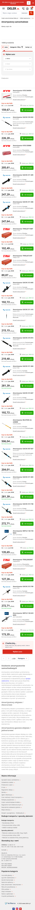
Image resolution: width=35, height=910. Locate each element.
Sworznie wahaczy (7, 882)
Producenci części (7, 785)
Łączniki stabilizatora (8, 878)
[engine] (17, 69)
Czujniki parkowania (8, 896)
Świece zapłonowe (7, 894)
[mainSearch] (11, 13)
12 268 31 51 (11, 845)
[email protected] (11, 859)
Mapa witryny (6, 810)
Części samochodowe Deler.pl (9, 18)
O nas (4, 787)
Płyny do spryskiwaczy (9, 887)
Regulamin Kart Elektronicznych (12, 805)
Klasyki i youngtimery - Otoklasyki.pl (13, 813)
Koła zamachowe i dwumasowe (11, 884)
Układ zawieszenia (25, 18)
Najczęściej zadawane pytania (11, 807)
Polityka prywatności (8, 800)
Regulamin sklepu (7, 790)
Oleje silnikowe (6, 891)
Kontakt (4, 850)
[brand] (17, 58)
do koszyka (26, 110)
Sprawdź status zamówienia (10, 780)
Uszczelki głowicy (7, 875)
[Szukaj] (31, 13)
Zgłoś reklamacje (7, 795)
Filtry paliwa (6, 889)
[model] (17, 64)
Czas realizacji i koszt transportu (12, 797)
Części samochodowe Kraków (11, 802)
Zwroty (4, 792)
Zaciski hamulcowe (8, 880)
